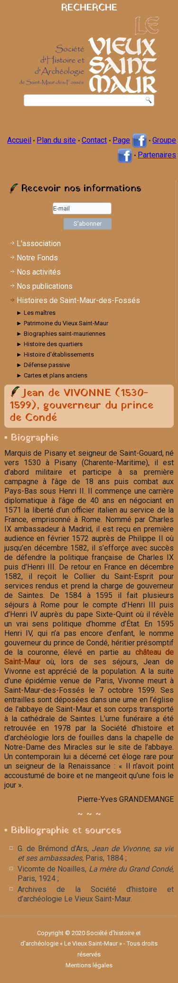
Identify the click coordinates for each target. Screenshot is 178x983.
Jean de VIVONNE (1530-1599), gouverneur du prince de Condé (81, 406)
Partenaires (157, 154)
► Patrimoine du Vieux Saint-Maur (62, 323)
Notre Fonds (37, 257)
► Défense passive (43, 364)
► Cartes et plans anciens (51, 375)
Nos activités (39, 271)
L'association (39, 243)
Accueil (19, 140)
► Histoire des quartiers (49, 344)
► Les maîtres (36, 312)
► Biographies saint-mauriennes (60, 333)
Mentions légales (89, 965)
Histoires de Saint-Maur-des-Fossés (78, 300)
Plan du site (56, 140)
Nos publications (45, 286)
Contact (94, 140)
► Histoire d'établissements (55, 354)
